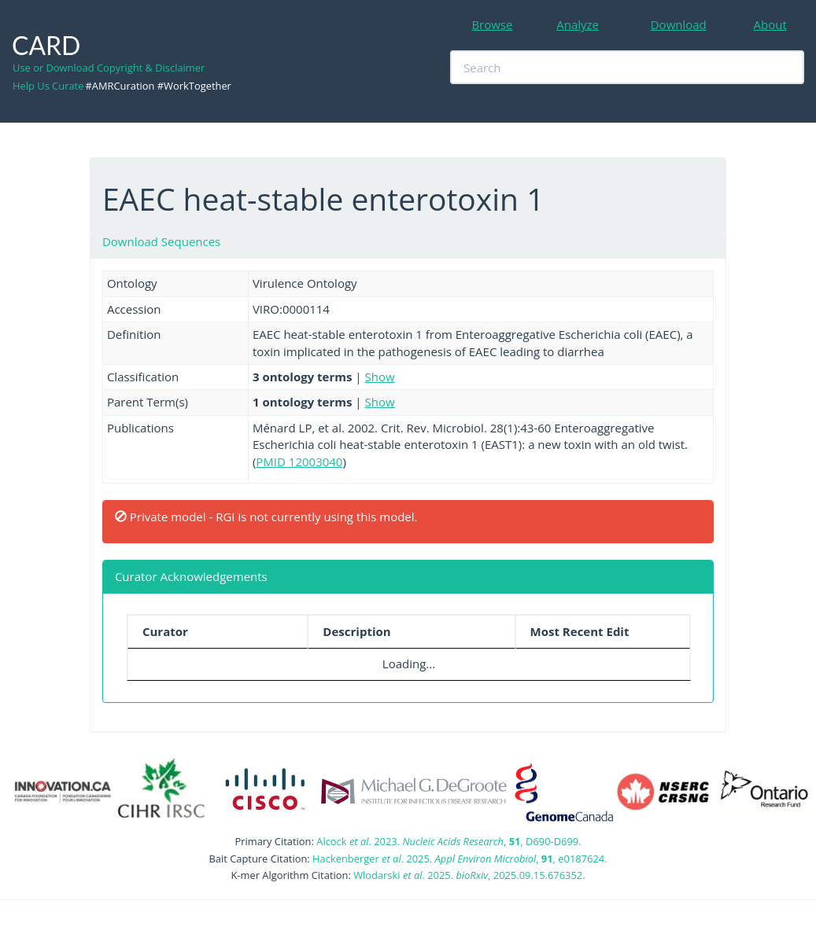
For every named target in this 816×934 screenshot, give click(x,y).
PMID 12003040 (299, 461)
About (770, 24)
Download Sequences (161, 241)
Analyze (577, 24)
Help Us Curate (48, 86)
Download (679, 24)
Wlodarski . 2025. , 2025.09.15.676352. (469, 875)
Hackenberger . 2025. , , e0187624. (459, 858)
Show (380, 376)
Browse (491, 24)
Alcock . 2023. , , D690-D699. (448, 841)
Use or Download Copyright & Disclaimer (109, 68)
